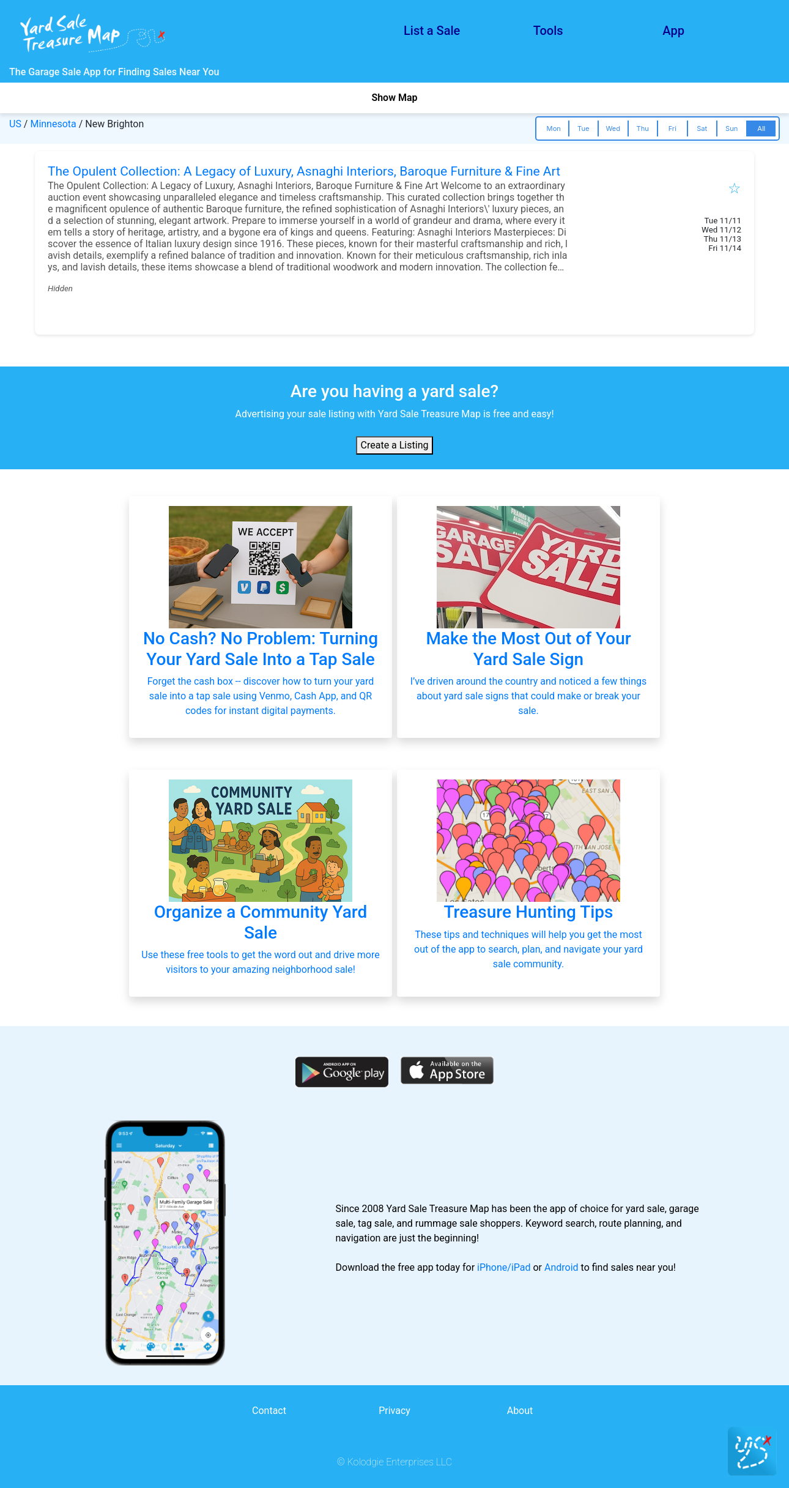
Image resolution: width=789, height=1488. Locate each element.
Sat (702, 128)
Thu (643, 128)
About (520, 1410)
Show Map (394, 97)
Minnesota (53, 124)
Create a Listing (395, 445)
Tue (583, 128)
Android (561, 1267)
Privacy (394, 1410)
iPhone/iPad (503, 1267)
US (15, 124)
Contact (269, 1410)
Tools (548, 30)
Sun (731, 128)
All (761, 128)
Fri (672, 128)
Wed (613, 128)
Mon (554, 128)
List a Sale (432, 30)
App (673, 30)
